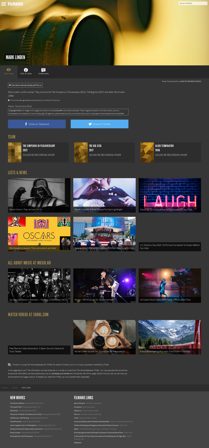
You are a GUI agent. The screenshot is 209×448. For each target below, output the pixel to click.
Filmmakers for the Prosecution (21, 436)
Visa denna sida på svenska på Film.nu (25, 85)
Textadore (77, 443)
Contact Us (78, 407)
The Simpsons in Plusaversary (66, 92)
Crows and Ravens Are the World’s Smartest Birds (91, 422)
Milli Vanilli (14, 411)
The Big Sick (92, 92)
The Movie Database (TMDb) (88, 370)
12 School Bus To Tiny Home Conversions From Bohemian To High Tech (100, 436)
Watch (76, 429)
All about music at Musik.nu (29, 263)
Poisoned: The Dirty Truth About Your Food (26, 414)
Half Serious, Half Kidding (19, 418)
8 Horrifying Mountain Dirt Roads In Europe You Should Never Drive (98, 433)
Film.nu (77, 414)
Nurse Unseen (15, 433)
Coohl (76, 418)
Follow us (77, 411)
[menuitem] (5, 388)
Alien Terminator (117, 92)
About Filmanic (79, 403)
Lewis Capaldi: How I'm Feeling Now (23, 425)
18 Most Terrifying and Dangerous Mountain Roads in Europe (96, 425)
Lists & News (17, 172)
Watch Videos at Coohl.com (28, 314)
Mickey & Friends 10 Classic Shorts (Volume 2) (26, 429)
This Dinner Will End (17, 403)
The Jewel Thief (16, 407)
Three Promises (15, 422)
